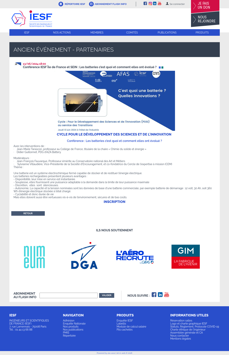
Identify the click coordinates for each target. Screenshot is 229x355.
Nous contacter (179, 335)
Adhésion (69, 320)
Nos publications (73, 329)
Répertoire (69, 335)
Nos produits (71, 326)
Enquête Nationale (74, 323)
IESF (27, 32)
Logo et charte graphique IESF (188, 323)
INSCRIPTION (114, 202)
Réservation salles (181, 320)
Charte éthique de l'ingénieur (187, 329)
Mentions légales (180, 338)
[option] (39, 256)
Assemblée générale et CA (186, 332)
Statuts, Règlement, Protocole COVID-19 (194, 326)
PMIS (66, 332)
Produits (202, 32)
